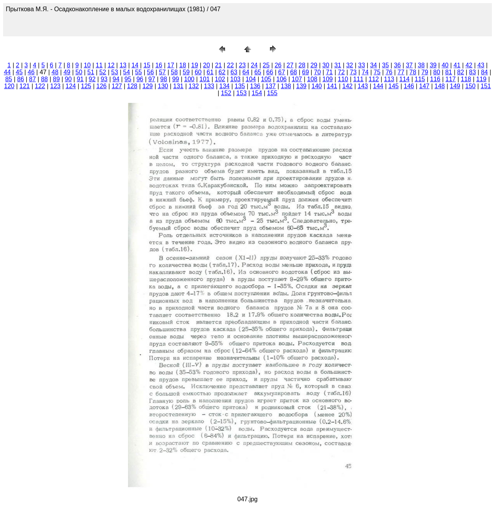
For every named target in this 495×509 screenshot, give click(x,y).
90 (68, 79)
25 (266, 65)
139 (301, 86)
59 (186, 72)
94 (116, 79)
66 (269, 72)
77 (401, 72)
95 (128, 79)
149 (455, 86)
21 (218, 65)
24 (254, 65)
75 (377, 72)
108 (312, 79)
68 (293, 72)
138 (286, 86)
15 (146, 65)
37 (409, 65)
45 (19, 72)
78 (413, 72)
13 (122, 65)
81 (448, 72)
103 (235, 79)
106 (282, 79)
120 (9, 86)
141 (332, 86)
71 (329, 72)
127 (117, 86)
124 (71, 86)
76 (389, 72)
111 (358, 79)
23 (242, 65)
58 (174, 72)
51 (90, 72)
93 (104, 79)
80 (436, 72)
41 (457, 65)
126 (101, 86)
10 (87, 65)
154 (257, 93)
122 (40, 86)
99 (175, 79)
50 (78, 72)
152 (226, 93)
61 (210, 72)
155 (272, 93)
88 (44, 79)
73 (353, 72)
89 (56, 79)
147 (424, 86)
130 (163, 86)
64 (245, 72)
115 (420, 79)
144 (378, 86)
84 (484, 72)
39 (433, 65)
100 (189, 79)
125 (86, 86)
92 (92, 79)
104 (251, 79)
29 (314, 65)
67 (281, 72)
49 (66, 72)
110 (343, 79)
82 (460, 72)
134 (224, 86)
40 (445, 65)
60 (198, 72)
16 (158, 65)
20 (206, 65)
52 (102, 72)
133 (209, 86)
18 (182, 65)
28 (302, 65)
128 (132, 86)
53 (114, 72)
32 (349, 65)
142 (347, 86)
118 (466, 79)
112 (374, 79)
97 (151, 79)
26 (278, 65)
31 (337, 65)
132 (194, 86)
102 (220, 79)
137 (270, 86)
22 (230, 65)
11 (99, 65)
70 (317, 72)
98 (163, 79)
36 (397, 65)
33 (361, 65)
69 (305, 72)
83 (472, 72)
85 (8, 79)
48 (54, 72)
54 (126, 72)
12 (111, 65)
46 (31, 72)
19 (194, 65)
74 (365, 72)
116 (435, 79)
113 (389, 79)
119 (481, 79)
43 (481, 65)
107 (297, 79)
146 (409, 86)
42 (469, 65)
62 (221, 72)
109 (328, 79)
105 (266, 79)
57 (162, 72)
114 (404, 79)
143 (363, 86)
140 (317, 86)
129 (147, 86)
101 (205, 79)
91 (80, 79)
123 (55, 86)
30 (326, 65)
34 (373, 65)
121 (24, 86)
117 (451, 79)
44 (7, 72)
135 (240, 86)
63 (233, 72)
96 (140, 79)
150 (470, 86)
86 (20, 79)
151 (486, 86)
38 (421, 65)
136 (255, 86)
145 (393, 86)
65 (257, 72)
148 (440, 86)
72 (341, 72)
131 (178, 86)
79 (424, 72)
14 (134, 65)
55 (138, 72)
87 (32, 79)
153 (241, 93)
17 (170, 65)
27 (290, 65)
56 (150, 72)
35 (385, 65)
